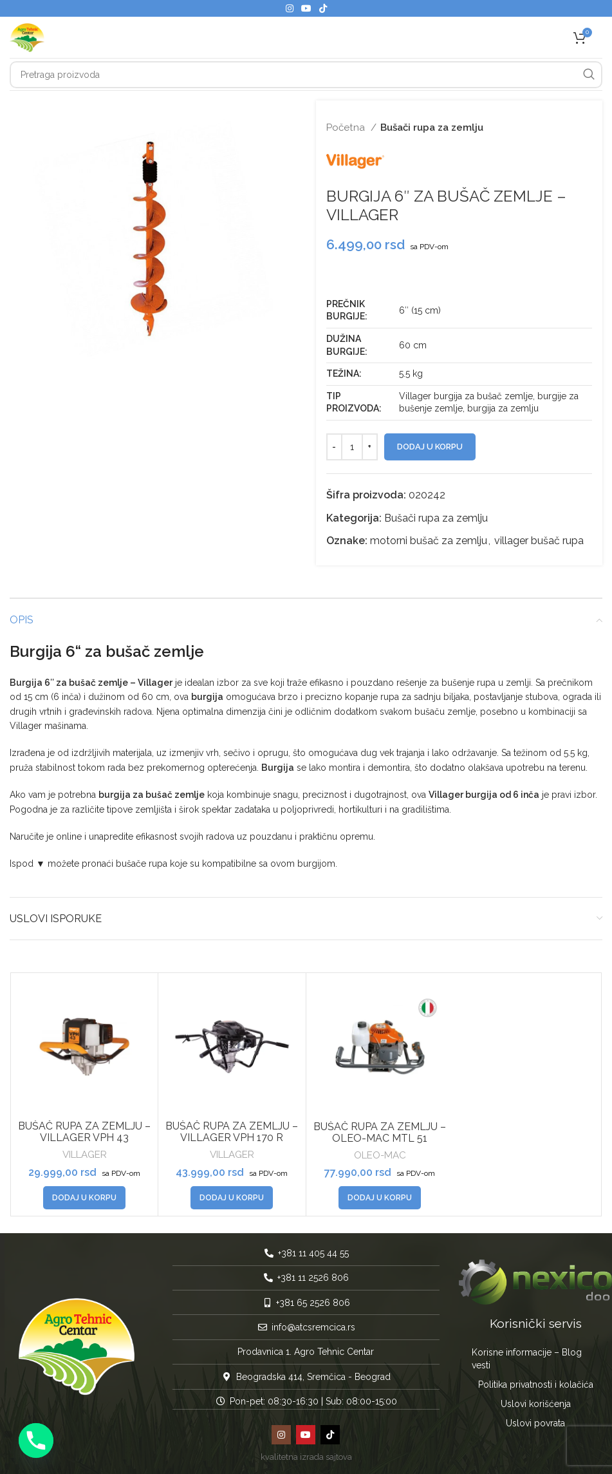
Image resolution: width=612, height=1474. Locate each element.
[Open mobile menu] (602, 37)
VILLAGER (84, 1154)
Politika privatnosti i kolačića (535, 1384)
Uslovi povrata (535, 1423)
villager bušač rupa (539, 540)
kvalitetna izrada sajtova (306, 1457)
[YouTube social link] (306, 8)
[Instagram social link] (289, 8)
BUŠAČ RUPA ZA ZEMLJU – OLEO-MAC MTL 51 (379, 1132)
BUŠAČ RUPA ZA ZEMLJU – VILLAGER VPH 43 (84, 1132)
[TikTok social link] (323, 8)
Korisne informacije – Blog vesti (527, 1358)
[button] (84, 1197)
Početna (346, 127)
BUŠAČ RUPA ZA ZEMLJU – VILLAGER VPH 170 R (231, 1132)
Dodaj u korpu (430, 446)
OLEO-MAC (380, 1155)
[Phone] (36, 1440)
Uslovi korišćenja (536, 1404)
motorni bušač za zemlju (428, 540)
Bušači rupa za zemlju (431, 127)
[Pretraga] (306, 74)
